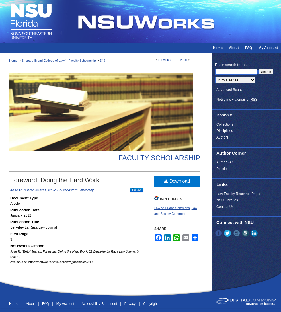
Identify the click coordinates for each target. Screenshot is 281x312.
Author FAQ (225, 162)
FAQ (46, 304)
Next (183, 59)
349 (102, 60)
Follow (136, 190)
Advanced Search (230, 90)
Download (177, 181)
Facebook (219, 233)
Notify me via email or (236, 100)
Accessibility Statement (100, 304)
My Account (65, 304)
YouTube (246, 233)
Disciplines (224, 131)
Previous (164, 59)
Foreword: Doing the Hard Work (54, 180)
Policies (222, 169)
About (31, 304)
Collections (224, 124)
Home (13, 60)
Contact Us (224, 207)
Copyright (150, 304)
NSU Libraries (227, 200)
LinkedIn (255, 233)
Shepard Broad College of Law (43, 60)
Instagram (237, 233)
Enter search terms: (231, 65)
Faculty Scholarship (82, 60)
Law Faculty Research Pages (238, 194)
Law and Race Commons (172, 208)
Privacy (130, 304)
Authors (222, 137)
